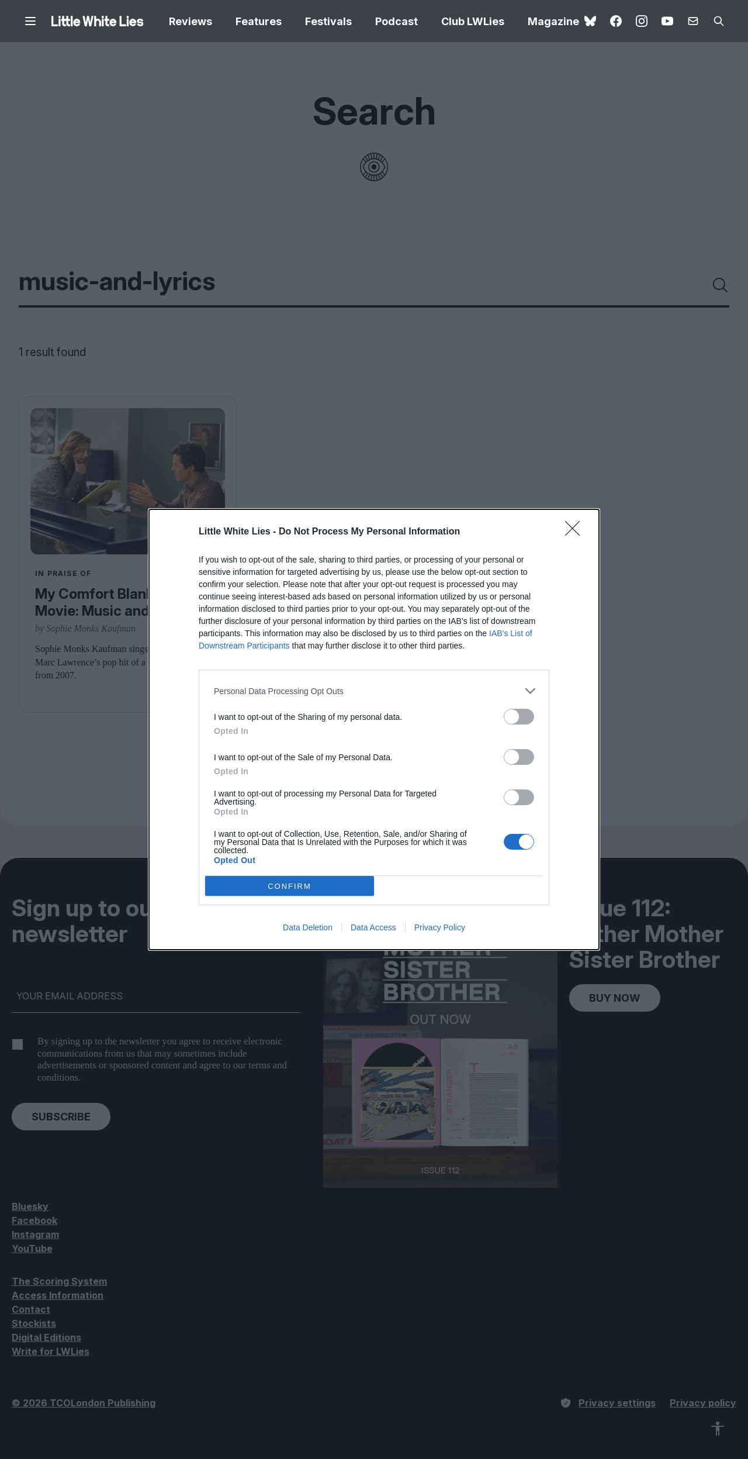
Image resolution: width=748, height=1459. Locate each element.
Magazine (553, 21)
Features (259, 21)
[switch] (519, 717)
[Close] (576, 532)
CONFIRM (289, 886)
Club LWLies (472, 21)
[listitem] (374, 691)
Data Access (373, 927)
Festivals (328, 21)
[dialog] (374, 729)
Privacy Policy (439, 927)
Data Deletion (308, 927)
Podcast (396, 21)
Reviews (190, 21)
